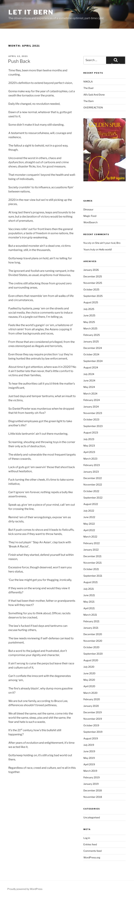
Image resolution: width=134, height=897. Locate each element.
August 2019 (90, 738)
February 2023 (91, 465)
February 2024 (91, 399)
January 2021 (90, 627)
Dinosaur (88, 209)
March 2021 (90, 614)
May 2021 (89, 601)
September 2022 (92, 497)
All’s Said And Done (94, 94)
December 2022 (92, 478)
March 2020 (90, 692)
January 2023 (91, 471)
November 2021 (92, 562)
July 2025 (88, 308)
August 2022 (90, 504)
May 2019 (89, 757)
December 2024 (92, 347)
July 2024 (88, 374)
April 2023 (89, 452)
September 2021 (92, 575)
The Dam (88, 101)
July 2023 (88, 439)
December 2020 (92, 634)
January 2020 (91, 705)
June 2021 (89, 595)
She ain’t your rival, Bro (107, 242)
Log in (86, 837)
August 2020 (90, 660)
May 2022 (89, 523)
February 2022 (91, 543)
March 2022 (90, 536)
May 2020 (89, 679)
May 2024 (89, 386)
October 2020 (91, 647)
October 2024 (91, 354)
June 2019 (89, 751)
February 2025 (91, 334)
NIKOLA (88, 81)
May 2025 (89, 322)
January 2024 (91, 406)
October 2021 (91, 569)
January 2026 (91, 269)
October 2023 (91, 419)
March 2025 (90, 328)
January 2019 (91, 783)
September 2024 (93, 360)
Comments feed (92, 850)
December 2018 (92, 790)
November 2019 (92, 718)
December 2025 (92, 276)
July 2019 (88, 744)
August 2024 (90, 367)
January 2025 (91, 341)
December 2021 (92, 556)
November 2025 (92, 282)
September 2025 (93, 295)
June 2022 (89, 517)
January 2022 (91, 549)
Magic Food (89, 215)
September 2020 (93, 653)
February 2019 (91, 777)
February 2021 (91, 621)
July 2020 (88, 666)
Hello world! (105, 249)
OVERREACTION (93, 107)
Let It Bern (30, 12)
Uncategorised (91, 817)
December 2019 (92, 712)
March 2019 (90, 770)
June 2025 (89, 315)
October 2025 (91, 289)
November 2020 (92, 640)
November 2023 (92, 413)
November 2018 (92, 796)
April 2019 (89, 764)
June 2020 (89, 673)
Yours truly (89, 249)
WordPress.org (91, 857)
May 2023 (89, 445)
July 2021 (88, 588)
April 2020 (89, 686)
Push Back (19, 61)
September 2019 (92, 731)
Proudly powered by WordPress (24, 888)
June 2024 (89, 380)
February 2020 (91, 699)
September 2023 (93, 426)
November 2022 (92, 484)
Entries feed (90, 844)
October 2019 (91, 725)
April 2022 (89, 530)
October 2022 (91, 491)
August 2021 (90, 582)
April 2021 (89, 608)
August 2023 (90, 432)
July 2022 (88, 510)
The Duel (88, 87)
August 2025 (90, 302)
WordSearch (90, 222)
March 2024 (90, 393)
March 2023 (90, 458)
